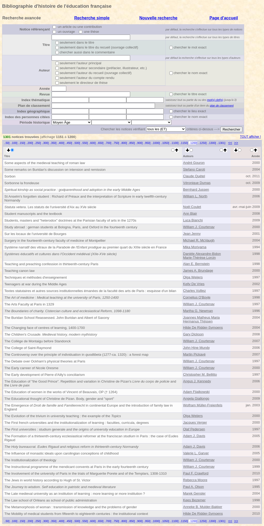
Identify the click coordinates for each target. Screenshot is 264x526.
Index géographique (33, 111)
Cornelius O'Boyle (196, 297)
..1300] (212, 142)
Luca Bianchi (193, 220)
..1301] (221, 142)
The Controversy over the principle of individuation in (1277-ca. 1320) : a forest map (76, 355)
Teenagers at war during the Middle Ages (35, 284)
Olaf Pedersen (194, 429)
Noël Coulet (192, 207)
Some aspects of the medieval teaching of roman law (44, 163)
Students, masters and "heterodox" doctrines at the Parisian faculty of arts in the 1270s (70, 220)
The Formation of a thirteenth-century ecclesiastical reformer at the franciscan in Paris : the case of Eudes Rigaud (91, 438)
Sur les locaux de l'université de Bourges (35, 234)
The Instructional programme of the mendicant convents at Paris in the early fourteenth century (76, 467)
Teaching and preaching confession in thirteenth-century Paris (51, 264)
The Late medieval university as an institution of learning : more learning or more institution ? (74, 494)
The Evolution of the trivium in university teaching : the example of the (62, 416)
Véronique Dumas (197, 183)
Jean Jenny (192, 234)
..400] (60, 142)
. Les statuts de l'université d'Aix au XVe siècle (50, 207)
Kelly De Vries (193, 284)
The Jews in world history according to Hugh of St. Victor (47, 480)
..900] (139, 142)
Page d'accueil (223, 18)
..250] (37, 142)
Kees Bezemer (194, 500)
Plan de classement (34, 106)
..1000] (155, 142)
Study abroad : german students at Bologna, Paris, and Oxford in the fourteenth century (70, 227)
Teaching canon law (19, 271)
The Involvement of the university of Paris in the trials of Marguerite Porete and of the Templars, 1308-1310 (85, 473)
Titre (46, 45)
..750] (115, 142)
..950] (147, 142)
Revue (44, 94)
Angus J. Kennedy (197, 381)
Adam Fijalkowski (196, 392)
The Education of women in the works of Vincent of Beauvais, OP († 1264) (60, 392)
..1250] (202, 142)
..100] (13, 142)
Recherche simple (92, 18)
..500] (76, 142)
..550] (84, 142)
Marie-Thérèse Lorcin (199, 258)
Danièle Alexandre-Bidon (202, 254)
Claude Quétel (194, 176)
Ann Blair (190, 213)
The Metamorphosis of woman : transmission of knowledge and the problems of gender (70, 507)
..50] (7, 142)
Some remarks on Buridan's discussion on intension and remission (54, 170)
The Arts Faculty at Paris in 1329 (29, 304)
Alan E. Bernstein (196, 264)
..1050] (165, 142)
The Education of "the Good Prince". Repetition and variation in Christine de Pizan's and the (90, 383)
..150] (21, 142)
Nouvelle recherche (158, 18)
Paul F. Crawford (196, 473)
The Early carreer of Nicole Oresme (31, 368)
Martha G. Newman (198, 311)
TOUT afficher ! (250, 137)
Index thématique (35, 100)
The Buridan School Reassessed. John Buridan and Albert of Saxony (56, 318)
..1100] (174, 142)
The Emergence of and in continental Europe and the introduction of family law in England (88, 407)
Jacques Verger (195, 422)
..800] (123, 142)
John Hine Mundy (196, 348)
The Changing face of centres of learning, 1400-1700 (44, 328)
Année (44, 89)
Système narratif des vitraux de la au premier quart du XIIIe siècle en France (85, 247)
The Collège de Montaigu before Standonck (37, 341)
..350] (53, 142)
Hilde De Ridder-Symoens (203, 327)
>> (236, 143)
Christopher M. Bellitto (200, 374)
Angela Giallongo (196, 398)
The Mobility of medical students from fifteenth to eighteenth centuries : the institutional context (76, 514)
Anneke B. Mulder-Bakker (202, 507)
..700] (107, 142)
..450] (68, 142)
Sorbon (9, 176)
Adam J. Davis (194, 436)
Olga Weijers (193, 277)
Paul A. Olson (193, 487)
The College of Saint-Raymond (27, 348)
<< (230, 143)
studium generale (72, 429)
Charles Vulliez (194, 291)
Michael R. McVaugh (198, 240)
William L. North (195, 196)
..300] (45, 142)
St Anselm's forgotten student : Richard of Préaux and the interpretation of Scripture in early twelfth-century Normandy (85, 198)
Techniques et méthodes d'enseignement (35, 277)
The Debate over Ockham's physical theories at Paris (44, 361)
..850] (131, 142)
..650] (100, 142)
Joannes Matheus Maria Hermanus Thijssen (201, 319)
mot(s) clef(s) (215, 99)
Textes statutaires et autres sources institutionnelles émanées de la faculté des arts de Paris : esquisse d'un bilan (90, 291)
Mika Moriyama (194, 247)
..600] (92, 142)
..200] (29, 142)
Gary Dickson (193, 334)
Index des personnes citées (27, 117)
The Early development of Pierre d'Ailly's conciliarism (44, 375)
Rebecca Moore (195, 480)
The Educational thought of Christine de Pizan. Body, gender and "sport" (59, 399)
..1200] (193, 142)
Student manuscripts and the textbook (33, 214)
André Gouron (194, 163)
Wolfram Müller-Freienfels (202, 405)
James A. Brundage (198, 270)
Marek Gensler (194, 493)
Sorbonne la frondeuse (21, 183)
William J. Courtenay (198, 227)
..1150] (183, 142)
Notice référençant (35, 29)
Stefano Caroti (194, 169)
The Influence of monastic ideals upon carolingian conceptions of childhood (61, 453)
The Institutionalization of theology (30, 460)
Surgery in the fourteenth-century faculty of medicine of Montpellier (55, 240)
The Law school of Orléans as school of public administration (50, 500)
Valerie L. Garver (196, 453)
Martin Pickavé (194, 354)
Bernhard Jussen (196, 189)
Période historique (35, 122)
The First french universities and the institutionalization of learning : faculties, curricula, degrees (76, 423)
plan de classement (222, 105)
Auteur (44, 70)
